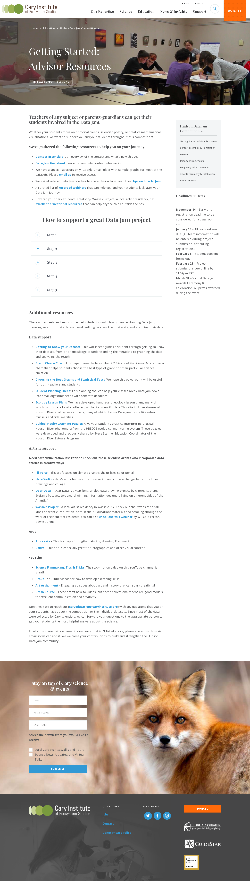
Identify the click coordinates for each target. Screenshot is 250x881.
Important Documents (192, 160)
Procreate (42, 541)
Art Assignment (46, 585)
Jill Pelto (41, 473)
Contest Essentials (49, 157)
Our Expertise (102, 11)
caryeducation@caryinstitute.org (93, 607)
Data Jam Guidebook (50, 163)
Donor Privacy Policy (116, 833)
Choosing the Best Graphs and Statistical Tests (70, 379)
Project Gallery (188, 180)
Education (146, 11)
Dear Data (43, 491)
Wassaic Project (47, 507)
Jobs (105, 814)
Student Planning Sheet (52, 391)
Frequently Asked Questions (195, 167)
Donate (235, 11)
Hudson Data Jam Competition (78, 28)
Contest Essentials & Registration (197, 147)
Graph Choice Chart (49, 363)
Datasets (185, 154)
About (186, 3)
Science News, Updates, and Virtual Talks (59, 757)
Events (199, 3)
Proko (40, 579)
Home (34, 28)
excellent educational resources (58, 204)
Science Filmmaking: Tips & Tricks (59, 567)
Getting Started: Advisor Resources (198, 141)
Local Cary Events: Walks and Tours (59, 750)
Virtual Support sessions (51, 81)
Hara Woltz (43, 479)
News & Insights (173, 11)
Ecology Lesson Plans (51, 402)
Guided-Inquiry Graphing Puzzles (59, 424)
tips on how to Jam (147, 181)
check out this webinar (116, 517)
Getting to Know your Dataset (58, 347)
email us (65, 174)
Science (126, 11)
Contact (108, 823)
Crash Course (45, 592)
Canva (39, 548)
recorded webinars (72, 188)
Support (199, 11)
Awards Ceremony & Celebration (197, 174)
